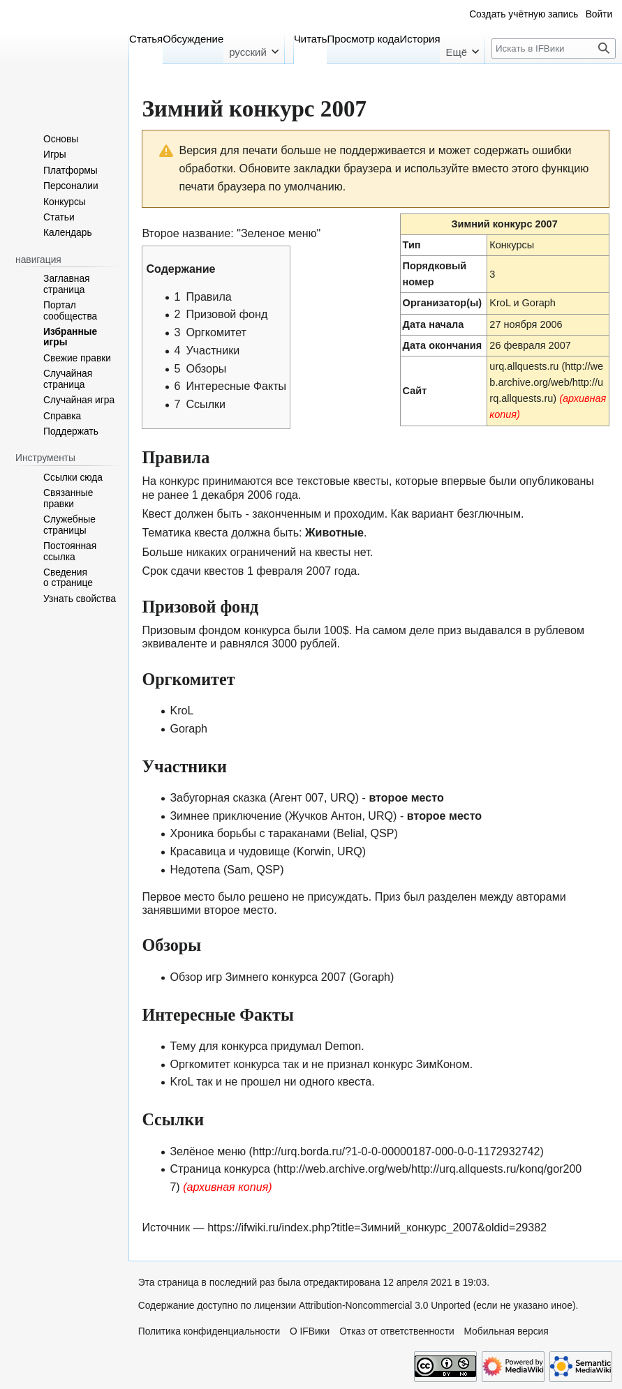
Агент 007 (298, 797)
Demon (343, 1045)
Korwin (314, 851)
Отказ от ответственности (396, 1331)
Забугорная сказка (218, 797)
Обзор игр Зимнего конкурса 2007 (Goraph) (282, 976)
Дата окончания (442, 345)
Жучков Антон (325, 815)
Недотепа (195, 869)
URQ (342, 797)
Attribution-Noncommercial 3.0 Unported (385, 1305)
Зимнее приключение (225, 815)
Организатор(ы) (442, 302)
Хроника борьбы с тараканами (249, 833)
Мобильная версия (506, 1331)
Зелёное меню (208, 1151)
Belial (350, 833)
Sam (238, 869)
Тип (412, 244)
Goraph (539, 302)
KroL (499, 302)
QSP (382, 833)
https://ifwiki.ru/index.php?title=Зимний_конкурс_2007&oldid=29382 (377, 1227)
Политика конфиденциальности (209, 1331)
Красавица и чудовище (230, 851)
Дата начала (433, 324)
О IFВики (309, 1331)
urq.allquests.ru (523, 366)
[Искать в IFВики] (553, 48)
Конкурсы (511, 244)
